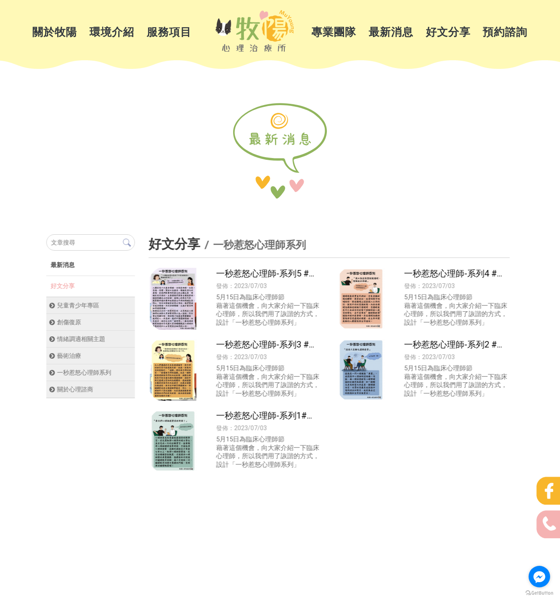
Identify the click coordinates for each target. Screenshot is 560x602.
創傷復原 (69, 322)
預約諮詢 (505, 32)
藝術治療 (69, 356)
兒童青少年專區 (78, 305)
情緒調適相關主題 (81, 339)
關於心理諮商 (75, 389)
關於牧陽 (54, 32)
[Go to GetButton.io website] (539, 593)
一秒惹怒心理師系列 (84, 372)
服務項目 (169, 32)
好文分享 (448, 32)
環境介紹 (111, 32)
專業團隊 (333, 32)
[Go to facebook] (539, 576)
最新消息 (391, 32)
